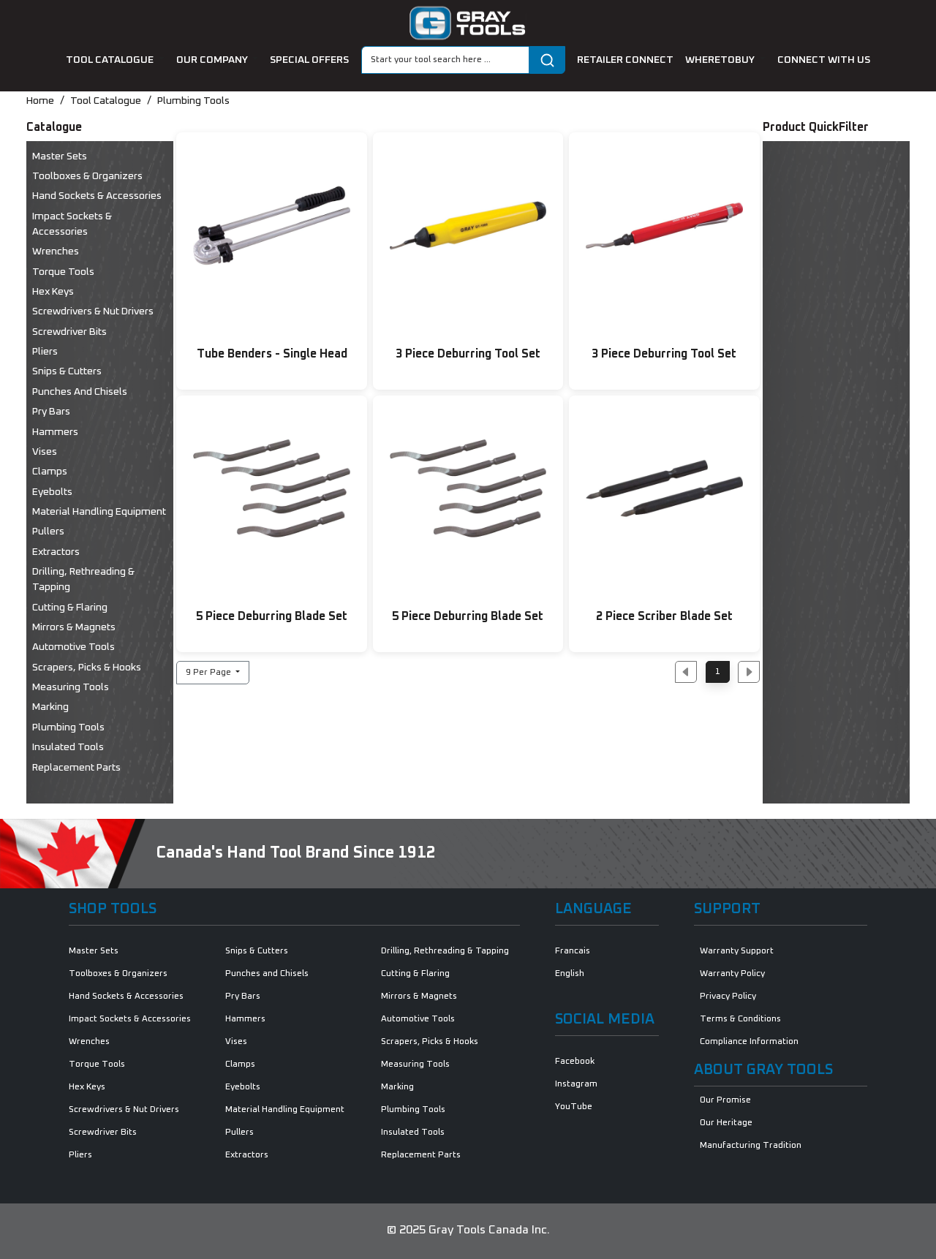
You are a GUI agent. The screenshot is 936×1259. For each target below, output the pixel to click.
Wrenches (55, 251)
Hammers (55, 432)
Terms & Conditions (740, 1019)
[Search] (445, 60)
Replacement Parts (76, 768)
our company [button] (213, 60)
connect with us (823, 60)
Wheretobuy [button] (721, 60)
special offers (309, 60)
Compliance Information (749, 1041)
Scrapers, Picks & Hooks (86, 667)
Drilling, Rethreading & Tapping (83, 579)
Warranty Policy (732, 973)
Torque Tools (63, 272)
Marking (50, 707)
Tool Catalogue (105, 101)
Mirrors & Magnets (74, 627)
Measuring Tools (70, 687)
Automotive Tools (73, 647)
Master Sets (59, 156)
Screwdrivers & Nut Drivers (93, 311)
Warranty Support (737, 951)
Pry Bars (51, 412)
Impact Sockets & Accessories (72, 224)
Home (40, 101)
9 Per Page (209, 672)
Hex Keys (53, 292)
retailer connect (625, 60)
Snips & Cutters (67, 371)
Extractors (56, 552)
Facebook (575, 1061)
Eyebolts (52, 492)
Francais (572, 951)
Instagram (576, 1084)
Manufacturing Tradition (750, 1145)
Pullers (48, 531)
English (569, 973)
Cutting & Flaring (69, 607)
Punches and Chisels (79, 392)
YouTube (573, 1107)
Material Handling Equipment (99, 512)
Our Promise (725, 1100)
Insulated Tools (68, 747)
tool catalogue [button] (111, 60)
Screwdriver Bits (69, 332)
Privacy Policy (728, 996)
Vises (44, 452)
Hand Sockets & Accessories (97, 196)
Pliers (45, 352)
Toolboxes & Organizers (87, 176)
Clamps (49, 471)
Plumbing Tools (193, 101)
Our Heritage (726, 1123)
